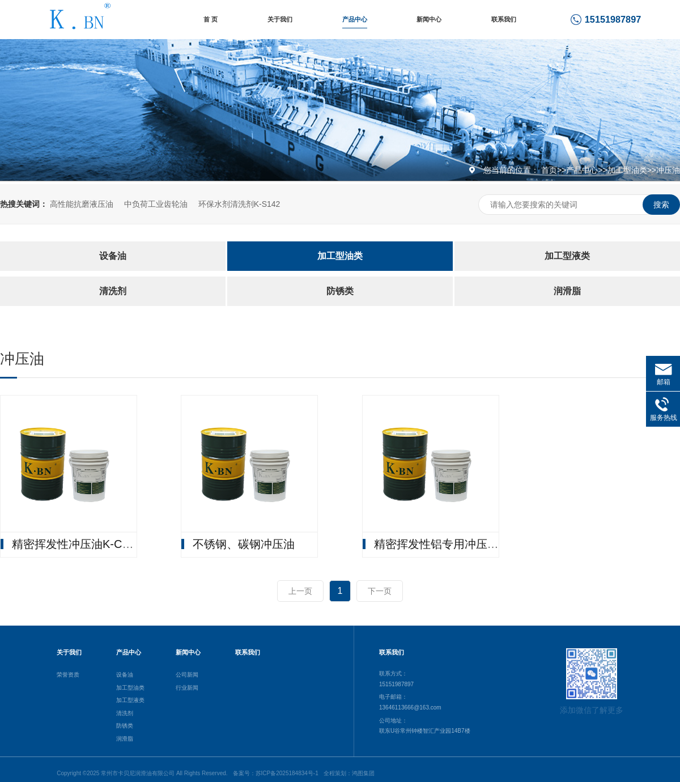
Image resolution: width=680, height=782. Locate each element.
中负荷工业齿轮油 (156, 204)
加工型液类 (567, 256)
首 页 (210, 19)
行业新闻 (187, 688)
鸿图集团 (363, 773)
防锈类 (340, 291)
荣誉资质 (68, 675)
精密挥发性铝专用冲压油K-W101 (456, 544)
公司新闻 (187, 675)
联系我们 (503, 19)
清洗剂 (112, 291)
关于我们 (279, 19)
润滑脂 (567, 291)
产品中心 (354, 19)
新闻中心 (428, 19)
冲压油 (668, 170)
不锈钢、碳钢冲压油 (244, 544)
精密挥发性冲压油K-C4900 (79, 544)
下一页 (380, 591)
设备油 (112, 256)
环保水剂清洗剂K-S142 (239, 204)
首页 (549, 170)
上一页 (300, 591)
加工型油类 (627, 170)
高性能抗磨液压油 (81, 204)
